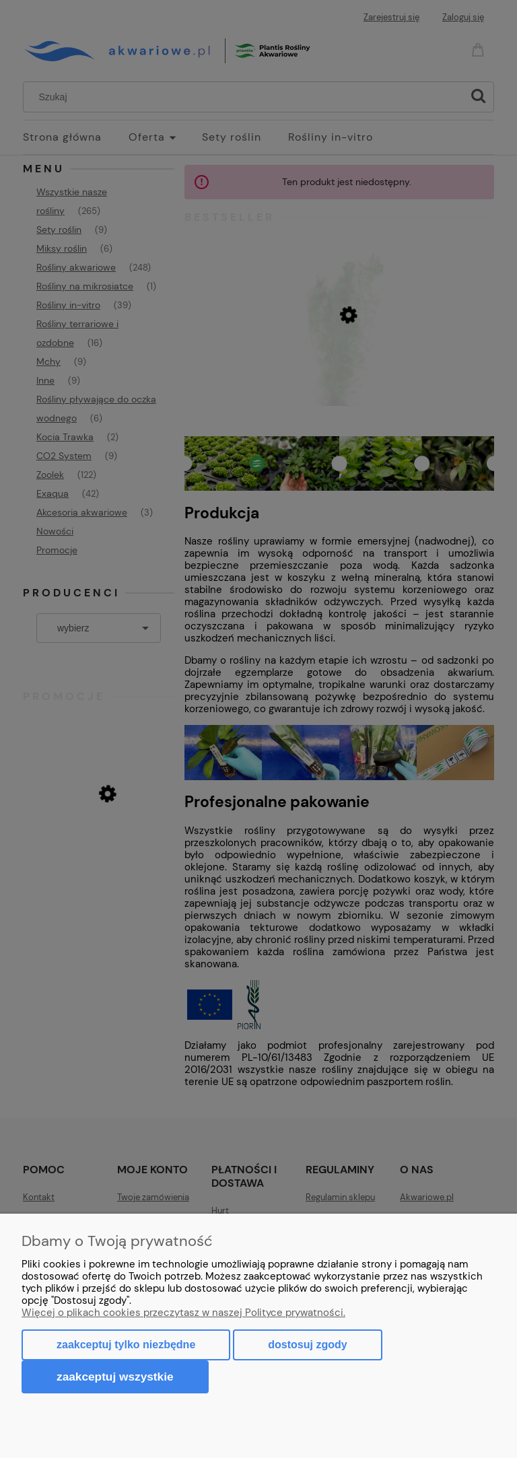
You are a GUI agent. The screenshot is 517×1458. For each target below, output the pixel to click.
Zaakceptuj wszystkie (115, 1376)
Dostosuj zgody (307, 1344)
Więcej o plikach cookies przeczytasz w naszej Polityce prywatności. (183, 1312)
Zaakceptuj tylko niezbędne (126, 1344)
